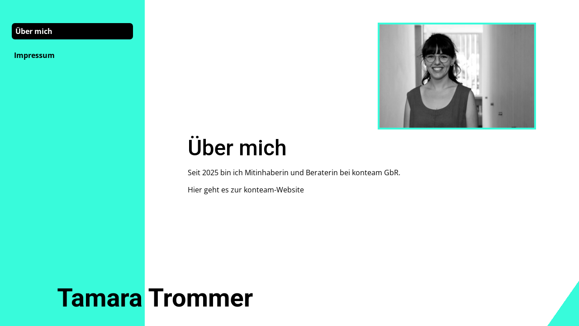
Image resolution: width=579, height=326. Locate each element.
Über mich (33, 31)
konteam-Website (274, 190)
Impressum (34, 55)
